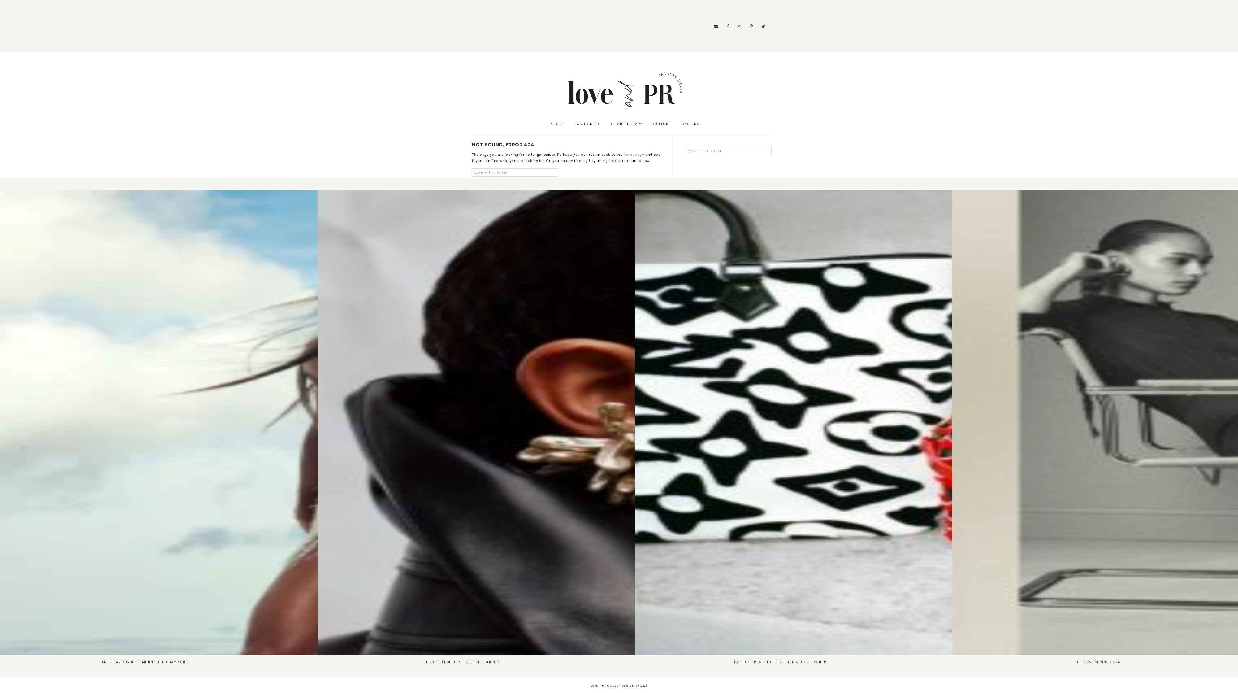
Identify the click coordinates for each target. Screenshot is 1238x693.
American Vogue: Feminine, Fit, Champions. (145, 662)
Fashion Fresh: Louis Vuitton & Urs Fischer (780, 662)
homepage (634, 154)
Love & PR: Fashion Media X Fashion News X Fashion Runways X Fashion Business (625, 89)
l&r (643, 685)
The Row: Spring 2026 (1097, 662)
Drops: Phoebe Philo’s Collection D (463, 662)
